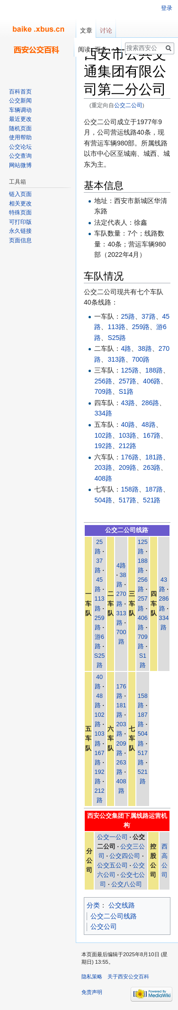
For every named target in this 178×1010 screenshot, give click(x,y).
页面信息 (20, 240)
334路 (103, 413)
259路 (141, 327)
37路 (149, 316)
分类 (93, 905)
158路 (129, 489)
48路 (149, 424)
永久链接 (20, 231)
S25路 (116, 337)
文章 (86, 30)
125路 (129, 370)
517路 (127, 500)
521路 (151, 500)
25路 (128, 316)
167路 (151, 435)
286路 (150, 403)
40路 (128, 424)
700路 (141, 359)
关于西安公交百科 (128, 976)
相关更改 (20, 203)
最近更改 (20, 119)
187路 (154, 489)
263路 (151, 467)
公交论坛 (20, 147)
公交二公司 (128, 105)
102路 (103, 435)
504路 (103, 500)
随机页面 (20, 128)
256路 (103, 381)
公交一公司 (112, 837)
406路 (151, 381)
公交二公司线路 (113, 916)
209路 (127, 467)
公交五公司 (112, 865)
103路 (127, 435)
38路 (145, 348)
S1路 (126, 391)
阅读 (79, 49)
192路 (103, 446)
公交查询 (20, 156)
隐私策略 (91, 976)
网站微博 (20, 165)
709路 (103, 391)
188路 (154, 370)
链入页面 (20, 194)
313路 (116, 359)
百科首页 (20, 91)
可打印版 (20, 222)
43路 (128, 403)
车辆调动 (20, 110)
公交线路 (121, 905)
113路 (116, 327)
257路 (127, 381)
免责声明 (91, 992)
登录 (166, 8)
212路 (127, 446)
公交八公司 (126, 884)
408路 (103, 478)
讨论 (106, 30)
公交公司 (103, 926)
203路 (103, 467)
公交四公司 (124, 856)
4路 (126, 348)
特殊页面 (20, 212)
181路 (154, 457)
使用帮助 (20, 137)
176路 (129, 457)
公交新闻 (20, 100)
